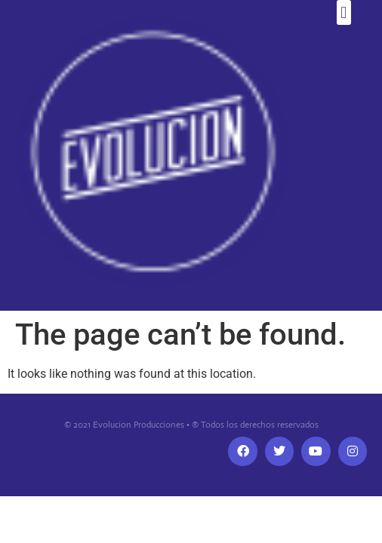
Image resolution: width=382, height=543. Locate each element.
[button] (344, 12)
